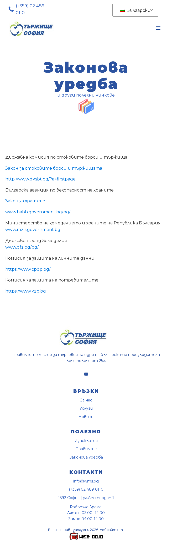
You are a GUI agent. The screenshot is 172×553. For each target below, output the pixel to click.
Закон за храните (25, 200)
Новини (86, 417)
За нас (86, 400)
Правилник (86, 449)
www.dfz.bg (17, 247)
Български (135, 10)
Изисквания (86, 441)
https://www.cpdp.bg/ (27, 269)
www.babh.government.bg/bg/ (37, 211)
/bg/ (34, 247)
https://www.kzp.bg (25, 291)
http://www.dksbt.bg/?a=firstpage (40, 179)
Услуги (86, 408)
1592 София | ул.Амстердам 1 (86, 498)
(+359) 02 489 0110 (30, 9)
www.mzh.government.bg (32, 229)
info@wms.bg (86, 481)
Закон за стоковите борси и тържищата (53, 168)
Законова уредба (86, 457)
